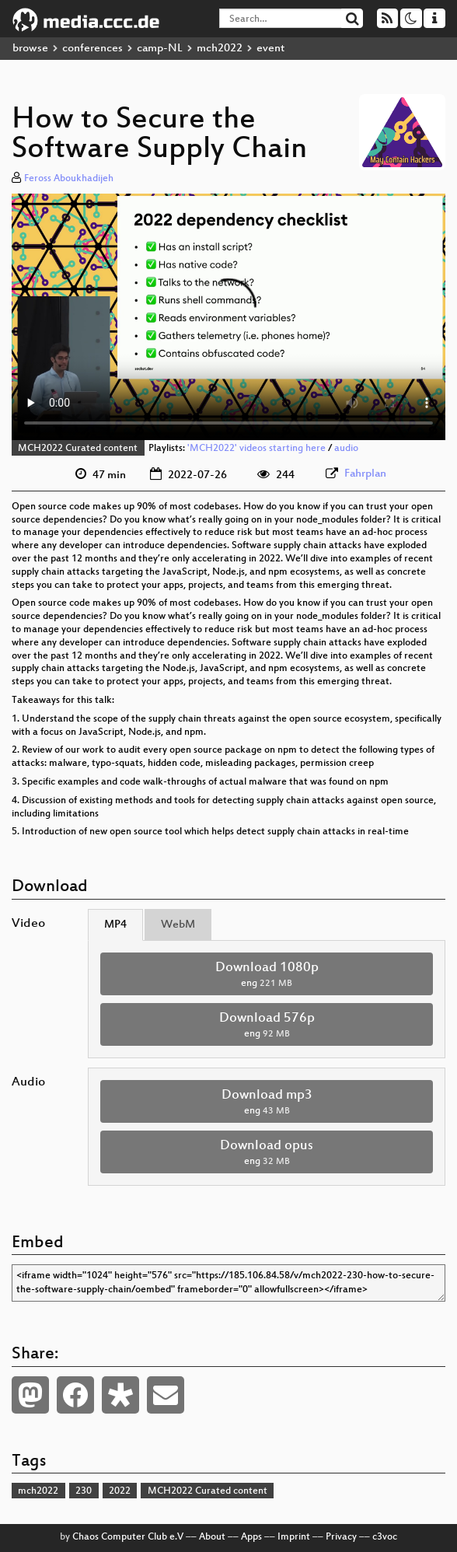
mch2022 (219, 48)
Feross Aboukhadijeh (68, 178)
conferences (92, 48)
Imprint (293, 1537)
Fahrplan (365, 474)
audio (346, 448)
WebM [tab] (178, 925)
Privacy (341, 1537)
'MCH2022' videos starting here (256, 448)
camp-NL (160, 48)
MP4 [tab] (115, 925)
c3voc (384, 1537)
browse (30, 48)
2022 (120, 1491)
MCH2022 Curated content (78, 448)
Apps (251, 1537)
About (212, 1537)
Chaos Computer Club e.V (127, 1537)
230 (83, 1491)
